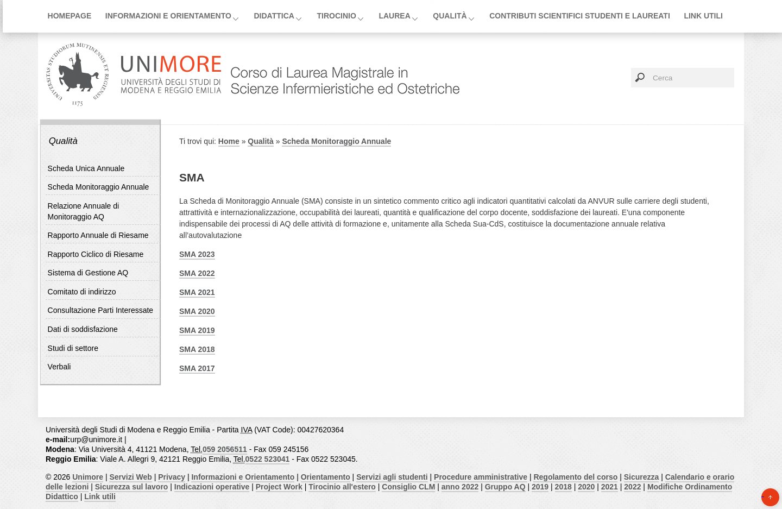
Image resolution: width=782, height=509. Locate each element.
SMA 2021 (197, 292)
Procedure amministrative (480, 477)
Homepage (70, 15)
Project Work (279, 486)
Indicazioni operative (211, 486)
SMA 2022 (197, 273)
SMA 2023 (197, 254)
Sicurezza (641, 477)
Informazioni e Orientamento (168, 15)
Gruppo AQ (505, 486)
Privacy (171, 477)
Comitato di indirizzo (82, 291)
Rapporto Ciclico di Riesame (96, 254)
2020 (586, 486)
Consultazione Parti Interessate (101, 310)
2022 (632, 486)
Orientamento (325, 477)
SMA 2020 (197, 311)
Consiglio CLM (408, 486)
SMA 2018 (197, 349)
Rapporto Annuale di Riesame (98, 235)
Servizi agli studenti (391, 477)
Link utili (703, 15)
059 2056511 (225, 449)
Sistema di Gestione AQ (88, 272)
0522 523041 (267, 459)
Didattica (274, 15)
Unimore (87, 477)
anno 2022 (460, 486)
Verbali (59, 366)
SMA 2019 (197, 330)
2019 (540, 486)
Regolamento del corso (575, 477)
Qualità (449, 15)
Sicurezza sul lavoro (131, 486)
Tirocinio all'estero (342, 486)
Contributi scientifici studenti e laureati (579, 15)
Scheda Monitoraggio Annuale (98, 187)
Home (228, 141)
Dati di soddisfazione (83, 329)
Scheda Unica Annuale (86, 168)
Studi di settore (73, 348)
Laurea (394, 15)
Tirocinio (336, 15)
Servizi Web (130, 477)
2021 (609, 486)
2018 (563, 486)
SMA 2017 (197, 368)
